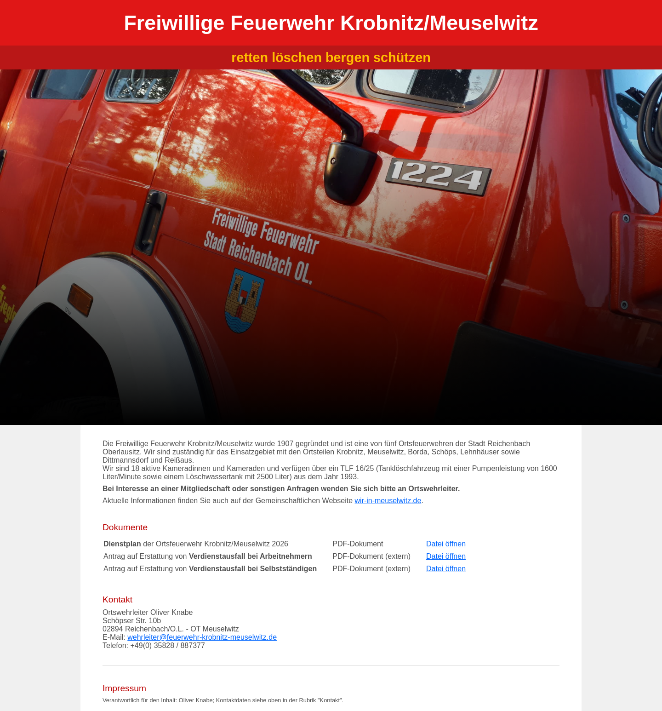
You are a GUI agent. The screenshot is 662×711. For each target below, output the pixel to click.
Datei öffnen (446, 544)
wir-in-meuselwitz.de (387, 501)
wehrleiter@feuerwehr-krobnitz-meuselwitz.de (202, 637)
